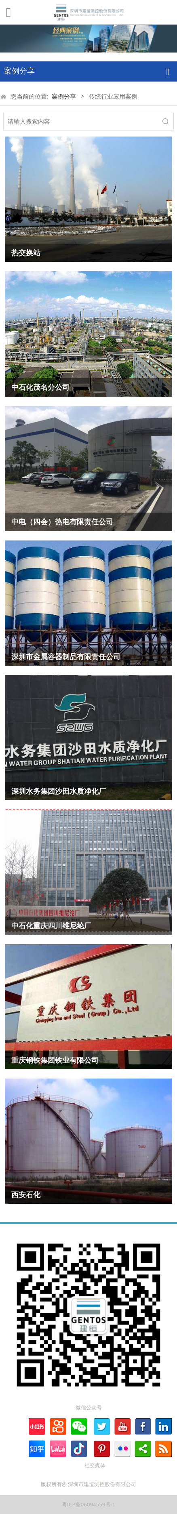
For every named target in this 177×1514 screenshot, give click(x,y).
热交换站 (25, 252)
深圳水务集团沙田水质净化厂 (58, 791)
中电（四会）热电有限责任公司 (62, 521)
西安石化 (25, 1194)
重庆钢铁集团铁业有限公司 (55, 1060)
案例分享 (64, 96)
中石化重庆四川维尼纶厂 (51, 925)
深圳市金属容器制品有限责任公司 (65, 656)
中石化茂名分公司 (40, 387)
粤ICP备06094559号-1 (89, 1504)
